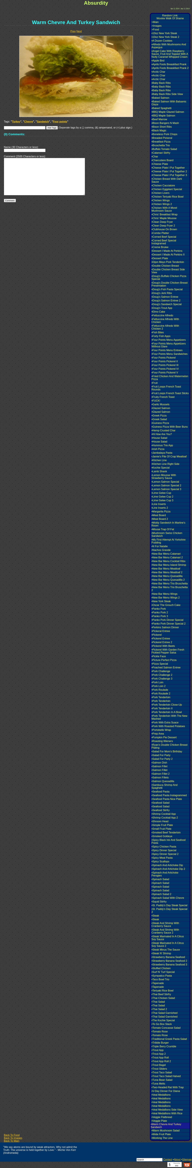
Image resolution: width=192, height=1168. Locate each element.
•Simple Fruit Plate (162, 825)
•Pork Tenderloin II (162, 708)
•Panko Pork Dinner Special (167, 620)
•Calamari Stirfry (161, 152)
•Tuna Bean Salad (162, 1080)
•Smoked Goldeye (162, 836)
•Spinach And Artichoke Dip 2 (168, 869)
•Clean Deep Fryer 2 (163, 225)
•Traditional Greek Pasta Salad (169, 1039)
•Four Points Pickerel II (165, 361)
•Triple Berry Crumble (164, 1046)
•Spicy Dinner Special (164, 850)
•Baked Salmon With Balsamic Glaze (169, 103)
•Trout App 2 (159, 1053)
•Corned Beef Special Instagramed (164, 242)
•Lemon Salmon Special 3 (166, 489)
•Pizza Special (160, 663)
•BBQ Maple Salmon (163, 115)
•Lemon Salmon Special (165, 481)
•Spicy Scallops (160, 861)
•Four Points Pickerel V (165, 372)
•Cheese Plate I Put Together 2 (169, 171)
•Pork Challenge (161, 671)
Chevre (28, 121)
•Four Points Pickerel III (165, 365)
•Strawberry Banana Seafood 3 (169, 964)
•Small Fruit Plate (161, 828)
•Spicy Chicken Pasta (164, 846)
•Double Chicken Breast (165, 265)
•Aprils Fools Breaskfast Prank (169, 64)
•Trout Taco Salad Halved (166, 1076)
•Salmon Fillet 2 (160, 773)
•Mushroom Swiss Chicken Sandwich (167, 534)
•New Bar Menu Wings (164, 593)
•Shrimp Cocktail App (164, 814)
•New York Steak (161, 601)
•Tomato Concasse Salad (166, 1027)
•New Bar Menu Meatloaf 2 (167, 572)
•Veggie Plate (159, 1120)
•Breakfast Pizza (161, 141)
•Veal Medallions (161, 1094)
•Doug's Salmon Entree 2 (166, 300)
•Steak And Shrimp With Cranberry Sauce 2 (165, 931)
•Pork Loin (157, 682)
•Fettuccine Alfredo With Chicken (165, 320)
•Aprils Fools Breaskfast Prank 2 (170, 68)
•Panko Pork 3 (160, 616)
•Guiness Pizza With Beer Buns (170, 426)
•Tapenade (158, 983)
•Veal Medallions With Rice (167, 1113)
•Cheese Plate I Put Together (168, 167)
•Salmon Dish (159, 762)
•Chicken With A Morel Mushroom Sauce (164, 209)
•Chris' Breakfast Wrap (164, 214)
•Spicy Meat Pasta (162, 857)
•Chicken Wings (161, 200)
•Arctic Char (158, 71)
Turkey (16, 121)
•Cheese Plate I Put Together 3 (169, 175)
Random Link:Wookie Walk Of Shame (170, 17)
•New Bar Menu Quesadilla (167, 576)
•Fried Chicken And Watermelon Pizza (170, 378)
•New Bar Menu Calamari (166, 553)
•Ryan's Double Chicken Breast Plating (169, 746)
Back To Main (11, 1141)
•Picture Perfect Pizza (164, 660)
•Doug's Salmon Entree (165, 296)
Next (79, 31)
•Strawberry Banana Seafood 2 (169, 960)
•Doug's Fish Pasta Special (167, 289)
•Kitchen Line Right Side (165, 464)
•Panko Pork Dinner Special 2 (169, 623)
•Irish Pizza (158, 449)
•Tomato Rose (160, 1031)
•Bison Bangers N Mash (165, 123)
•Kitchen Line (159, 460)
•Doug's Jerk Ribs (162, 293)
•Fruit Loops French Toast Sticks (170, 393)
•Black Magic (159, 130)
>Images (157, 25)
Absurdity (96, 3)
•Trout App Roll (160, 1057)
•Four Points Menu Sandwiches (170, 354)
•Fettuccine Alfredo (162, 315)
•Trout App (158, 1050)
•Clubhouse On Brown (164, 229)
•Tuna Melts (158, 1083)
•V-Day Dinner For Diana (166, 1091)
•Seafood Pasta (160, 791)
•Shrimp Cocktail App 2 (165, 817)
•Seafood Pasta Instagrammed (169, 795)
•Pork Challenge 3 (162, 678)
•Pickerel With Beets (163, 646)
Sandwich (43, 121)
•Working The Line (162, 1138)
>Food (155, 29)
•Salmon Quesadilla (163, 781)
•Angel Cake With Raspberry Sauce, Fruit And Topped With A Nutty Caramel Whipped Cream (170, 54)
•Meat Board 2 (160, 519)
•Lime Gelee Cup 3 (162, 500)
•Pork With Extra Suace (165, 722)
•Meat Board (159, 515)
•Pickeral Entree (161, 631)
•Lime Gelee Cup (161, 493)
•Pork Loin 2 (159, 686)
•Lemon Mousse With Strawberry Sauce (164, 476)
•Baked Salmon (160, 97)
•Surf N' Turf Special (163, 972)
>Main (155, 22)
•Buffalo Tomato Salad (164, 149)
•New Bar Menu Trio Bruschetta (170, 583)
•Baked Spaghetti (161, 108)
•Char (155, 156)
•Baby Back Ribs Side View (167, 94)
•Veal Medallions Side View (167, 1109)
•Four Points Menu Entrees (167, 350)
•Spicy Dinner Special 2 (165, 854)
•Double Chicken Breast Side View (168, 271)
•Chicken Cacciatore (163, 185)
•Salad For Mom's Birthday (167, 751)
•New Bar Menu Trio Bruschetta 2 (170, 589)
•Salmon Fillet (159, 766)
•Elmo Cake (158, 311)
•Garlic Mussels (160, 404)
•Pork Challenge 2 (162, 675)
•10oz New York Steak (164, 33)
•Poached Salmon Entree (166, 667)
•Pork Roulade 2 (161, 693)
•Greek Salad (159, 419)
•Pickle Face (159, 656)
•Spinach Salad (160, 879)
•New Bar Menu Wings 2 (166, 597)
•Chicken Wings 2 (162, 204)
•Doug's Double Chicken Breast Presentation (170, 284)
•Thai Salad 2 (159, 1009)
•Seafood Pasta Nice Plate (167, 799)
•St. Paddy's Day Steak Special (169, 905)
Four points (60, 121)
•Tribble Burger (160, 1042)
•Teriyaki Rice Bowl (162, 990)
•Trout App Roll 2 (161, 1061)
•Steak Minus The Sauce (166, 949)
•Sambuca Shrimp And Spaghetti (164, 786)
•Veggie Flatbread (162, 1117)
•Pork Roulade (160, 689)
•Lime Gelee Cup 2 (162, 496)
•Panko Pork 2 (160, 612)
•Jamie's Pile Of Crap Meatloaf (169, 456)
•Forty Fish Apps (161, 336)
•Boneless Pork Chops (164, 134)
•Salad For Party (161, 755)
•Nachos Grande (161, 550)
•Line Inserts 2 (160, 507)
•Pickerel (157, 634)
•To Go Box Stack (162, 1024)
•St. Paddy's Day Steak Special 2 (169, 910)
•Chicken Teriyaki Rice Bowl (167, 196)
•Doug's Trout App (162, 308)
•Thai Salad (158, 1001)
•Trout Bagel (159, 1065)
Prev (73, 31)
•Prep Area (158, 733)
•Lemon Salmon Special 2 (166, 485)
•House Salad (159, 438)
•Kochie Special (160, 467)
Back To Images (13, 1138)
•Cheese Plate (160, 164)
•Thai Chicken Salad (163, 998)
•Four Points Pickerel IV (165, 368)
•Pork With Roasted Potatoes (168, 726)
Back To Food (12, 1135)
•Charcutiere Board (162, 160)
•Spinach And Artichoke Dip (167, 865)
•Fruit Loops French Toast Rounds (166, 388)
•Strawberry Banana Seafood (168, 957)
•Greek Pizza (159, 415)
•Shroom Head (160, 821)
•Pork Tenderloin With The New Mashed (169, 717)
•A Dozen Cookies (162, 40)
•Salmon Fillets (160, 777)
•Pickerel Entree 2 (162, 642)
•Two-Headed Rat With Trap (168, 1087)
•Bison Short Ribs (162, 126)
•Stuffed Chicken (161, 968)
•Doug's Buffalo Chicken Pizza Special (169, 277)
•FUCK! (156, 400)
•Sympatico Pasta (162, 975)
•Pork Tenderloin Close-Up (167, 704)
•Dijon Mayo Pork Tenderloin (168, 262)
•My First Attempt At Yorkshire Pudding (169, 541)
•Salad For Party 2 (162, 759)
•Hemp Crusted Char (163, 430)
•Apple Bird (158, 60)
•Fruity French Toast (163, 397)
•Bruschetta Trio (161, 145)
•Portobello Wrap (161, 730)
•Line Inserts (159, 504)
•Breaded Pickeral (162, 138)
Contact (167, 1159)
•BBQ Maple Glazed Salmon (168, 112)
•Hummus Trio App (162, 445)
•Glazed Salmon (161, 408)
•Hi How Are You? (162, 434)
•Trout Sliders (159, 1068)
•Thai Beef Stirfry (161, 994)
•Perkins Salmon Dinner (165, 627)
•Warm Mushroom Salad (166, 1130)
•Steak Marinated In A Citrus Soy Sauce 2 (168, 944)
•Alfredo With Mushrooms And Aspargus (169, 46)
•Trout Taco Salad (162, 1072)
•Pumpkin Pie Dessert (164, 737)
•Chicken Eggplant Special (167, 189)
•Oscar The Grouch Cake (166, 605)
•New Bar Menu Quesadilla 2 (168, 579)
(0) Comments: (14, 134)
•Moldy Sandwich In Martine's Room (168, 524)
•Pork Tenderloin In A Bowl (167, 712)
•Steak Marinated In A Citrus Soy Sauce (168, 938)
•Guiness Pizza (160, 423)
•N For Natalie (160, 546)
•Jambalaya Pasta (162, 452)
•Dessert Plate (160, 258)
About (177, 1159)
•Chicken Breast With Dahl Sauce (167, 180)
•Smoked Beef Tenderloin (166, 832)
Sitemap (187, 1159)
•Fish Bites (158, 332)
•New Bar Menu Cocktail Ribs (168, 561)
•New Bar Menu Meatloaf (166, 568)
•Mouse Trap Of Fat (163, 529)
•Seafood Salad (160, 802)
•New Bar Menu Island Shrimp (169, 565)
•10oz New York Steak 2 (165, 37)
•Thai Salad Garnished (164, 1013)
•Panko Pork (159, 608)
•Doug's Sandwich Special (167, 304)
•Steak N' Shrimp (161, 953)
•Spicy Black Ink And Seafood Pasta (169, 841)
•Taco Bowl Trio (160, 979)
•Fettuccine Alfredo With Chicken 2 (165, 327)
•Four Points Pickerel (164, 357)
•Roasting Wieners (162, 741)
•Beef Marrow (159, 119)
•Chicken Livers (160, 193)
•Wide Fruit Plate (161, 1134)
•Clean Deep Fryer (162, 222)
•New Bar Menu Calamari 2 (167, 557)
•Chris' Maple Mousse (164, 218)
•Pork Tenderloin (161, 697)
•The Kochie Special (163, 1020)
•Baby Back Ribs (161, 83)
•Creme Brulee (160, 247)
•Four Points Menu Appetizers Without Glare (169, 345)
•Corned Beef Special (164, 236)
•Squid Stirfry (159, 901)
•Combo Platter (160, 233)
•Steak (155, 915)
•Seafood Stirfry (160, 810)
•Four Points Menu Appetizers (169, 339)
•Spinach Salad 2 (161, 894)
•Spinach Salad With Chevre (168, 898)
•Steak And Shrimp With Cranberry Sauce (165, 924)
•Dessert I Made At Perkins (167, 250)
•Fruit (155, 383)
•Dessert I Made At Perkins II (168, 254)
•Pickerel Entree (161, 638)
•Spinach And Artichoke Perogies (165, 874)
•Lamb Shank (159, 471)
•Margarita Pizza (161, 511)
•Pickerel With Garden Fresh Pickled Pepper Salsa (168, 651)
